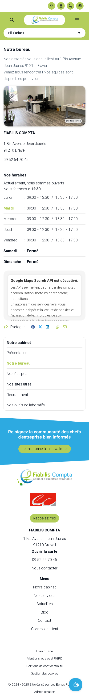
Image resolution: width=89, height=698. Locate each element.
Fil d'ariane (16, 32)
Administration (44, 692)
